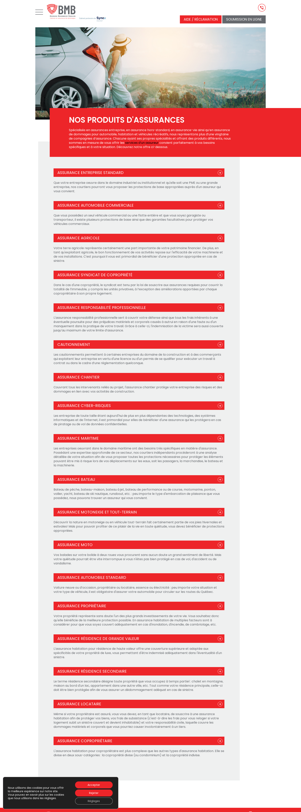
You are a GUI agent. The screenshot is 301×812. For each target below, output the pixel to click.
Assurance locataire (79, 704)
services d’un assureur (142, 143)
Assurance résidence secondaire (92, 671)
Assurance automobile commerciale (95, 205)
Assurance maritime (78, 438)
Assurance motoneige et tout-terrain (97, 512)
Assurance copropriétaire (84, 741)
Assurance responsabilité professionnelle (101, 307)
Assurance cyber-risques (84, 405)
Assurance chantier (78, 377)
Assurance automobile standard (91, 577)
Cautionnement (73, 344)
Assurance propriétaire (81, 606)
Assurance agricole (78, 238)
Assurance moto (75, 544)
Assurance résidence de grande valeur (98, 638)
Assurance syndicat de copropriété (94, 275)
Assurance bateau (76, 479)
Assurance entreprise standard (90, 172)
